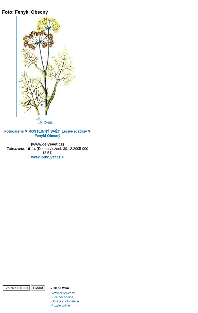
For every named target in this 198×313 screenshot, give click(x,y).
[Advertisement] (96, 4)
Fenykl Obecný (47, 136)
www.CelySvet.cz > (47, 157)
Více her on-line (62, 297)
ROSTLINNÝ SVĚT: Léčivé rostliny (58, 131)
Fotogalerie (14, 131)
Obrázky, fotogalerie (65, 301)
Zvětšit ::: (47, 122)
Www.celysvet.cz (63, 293)
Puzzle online (61, 305)
